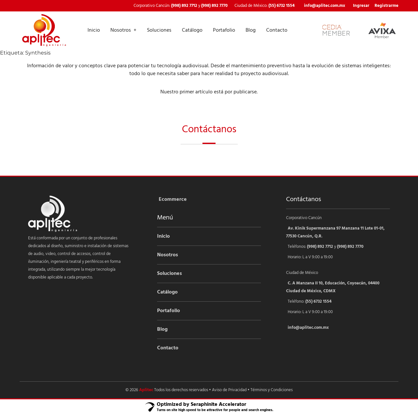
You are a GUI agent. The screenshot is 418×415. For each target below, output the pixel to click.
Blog (251, 30)
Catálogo (192, 30)
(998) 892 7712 (184, 5)
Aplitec (146, 390)
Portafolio (224, 30)
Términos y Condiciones (271, 390)
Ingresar (361, 5)
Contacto (276, 30)
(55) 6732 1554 (281, 5)
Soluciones (159, 30)
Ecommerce (173, 199)
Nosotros (120, 30)
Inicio (94, 30)
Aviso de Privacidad (229, 390)
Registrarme (386, 5)
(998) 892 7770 (214, 5)
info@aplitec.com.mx (324, 5)
